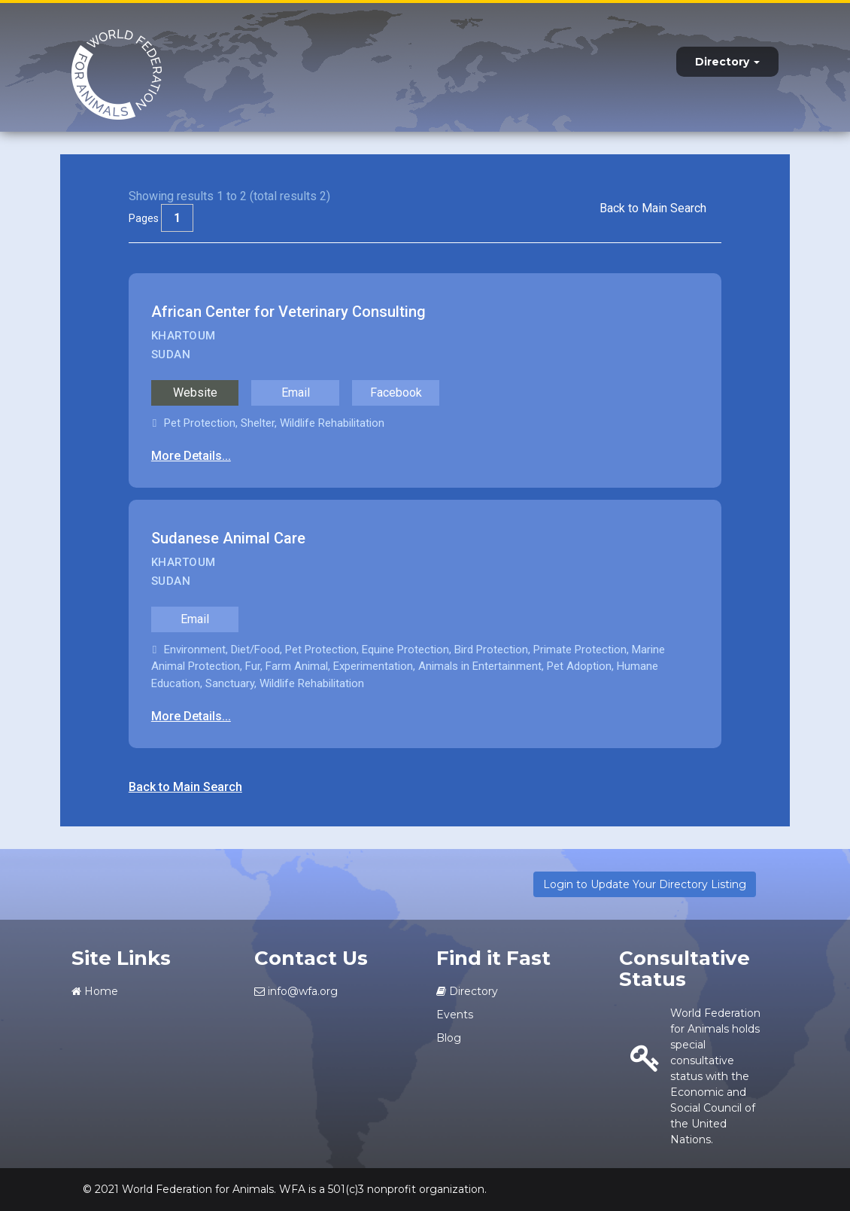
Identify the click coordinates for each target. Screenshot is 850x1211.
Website (195, 392)
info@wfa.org (296, 991)
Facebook (396, 392)
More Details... (191, 456)
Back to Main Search (653, 208)
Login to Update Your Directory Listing (644, 884)
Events (454, 1014)
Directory (727, 61)
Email (295, 392)
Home (94, 991)
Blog (448, 1038)
